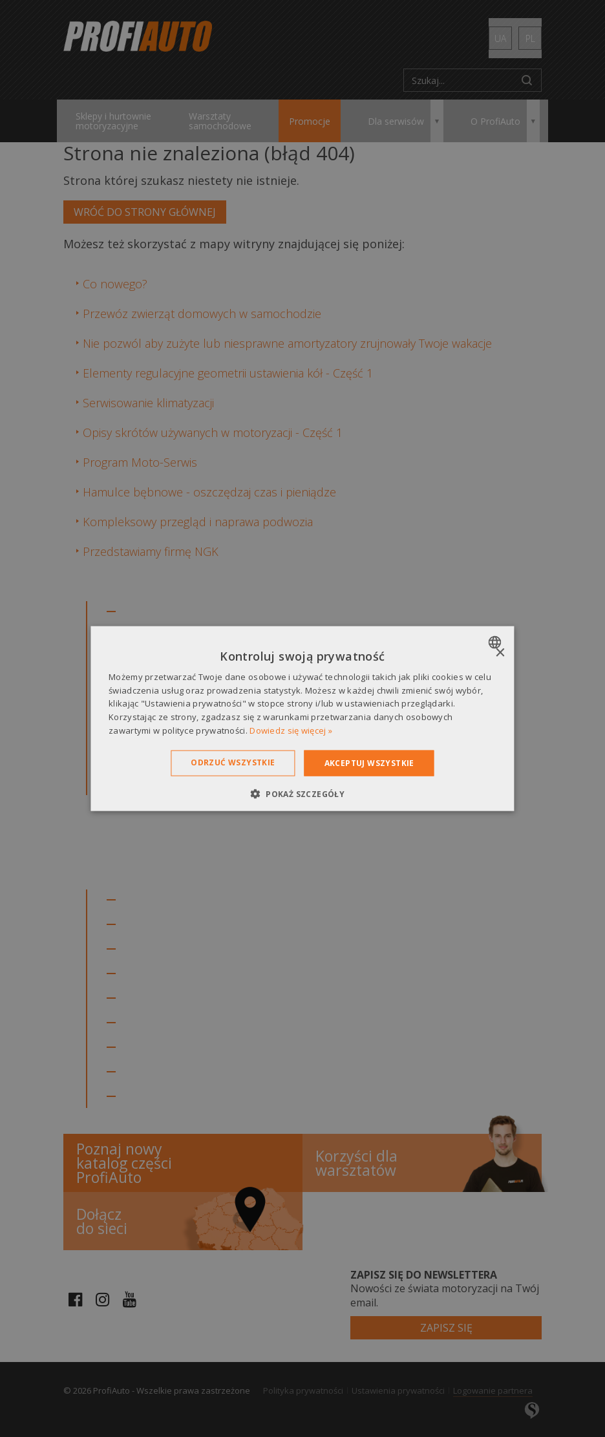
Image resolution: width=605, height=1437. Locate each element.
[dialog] (302, 718)
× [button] (500, 652)
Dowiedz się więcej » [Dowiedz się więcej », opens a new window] (290, 730)
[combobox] (497, 641)
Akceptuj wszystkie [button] (369, 762)
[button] (302, 794)
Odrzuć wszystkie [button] (233, 761)
